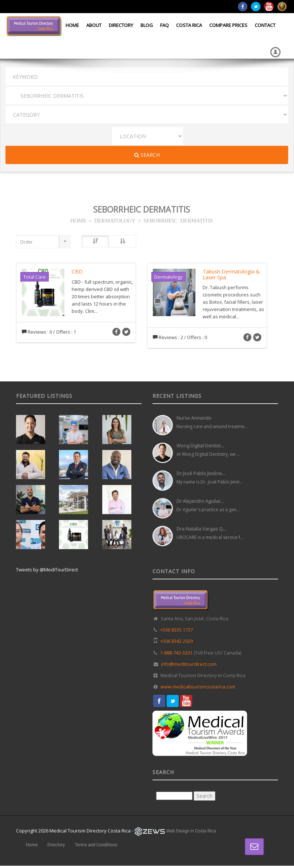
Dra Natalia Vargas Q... (201, 528)
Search (147, 154)
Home (72, 25)
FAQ (164, 25)
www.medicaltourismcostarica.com (197, 687)
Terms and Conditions (96, 844)
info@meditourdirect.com (188, 664)
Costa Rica (189, 25)
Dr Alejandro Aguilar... (200, 501)
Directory (121, 25)
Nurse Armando (193, 418)
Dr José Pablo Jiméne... (200, 473)
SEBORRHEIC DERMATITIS (178, 220)
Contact (265, 25)
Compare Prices (228, 25)
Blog (146, 25)
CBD (77, 271)
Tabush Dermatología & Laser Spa (231, 274)
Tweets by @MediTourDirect (47, 569)
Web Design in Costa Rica (191, 831)
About (94, 25)
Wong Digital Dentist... (200, 445)
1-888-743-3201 (176, 653)
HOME (78, 220)
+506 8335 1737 (176, 630)
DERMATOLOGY (115, 220)
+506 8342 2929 (176, 641)
